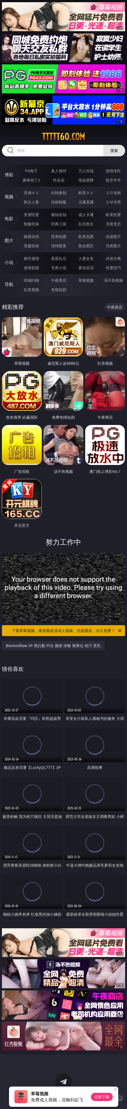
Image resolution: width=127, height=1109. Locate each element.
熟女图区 (86, 245)
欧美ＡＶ (86, 192)
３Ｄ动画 (113, 192)
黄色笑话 (86, 267)
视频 (9, 197)
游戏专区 (113, 170)
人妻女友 (86, 258)
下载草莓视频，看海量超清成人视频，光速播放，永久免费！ (67, 630)
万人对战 (86, 170)
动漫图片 (113, 236)
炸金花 (58, 180)
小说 (9, 262)
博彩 (9, 175)
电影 (9, 219)
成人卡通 (86, 214)
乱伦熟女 (86, 223)
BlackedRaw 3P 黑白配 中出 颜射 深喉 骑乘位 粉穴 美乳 (53, 645)
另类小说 (58, 267)
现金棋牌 (86, 180)
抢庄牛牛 (113, 180)
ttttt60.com (63, 136)
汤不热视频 (113, 280)
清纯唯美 (58, 245)
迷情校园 (31, 267)
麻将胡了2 (31, 180)
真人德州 (58, 170)
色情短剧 (58, 289)
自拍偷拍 (58, 192)
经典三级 (58, 223)
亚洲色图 (58, 236)
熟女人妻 (31, 202)
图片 (9, 240)
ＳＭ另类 (113, 202)
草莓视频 (86, 280)
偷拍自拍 (58, 214)
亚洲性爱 (31, 214)
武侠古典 (113, 258)
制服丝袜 (31, 223)
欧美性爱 (113, 214)
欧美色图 (86, 236)
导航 (9, 284)
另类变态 (113, 223)
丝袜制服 (58, 202)
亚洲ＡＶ (31, 192)
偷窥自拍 (31, 236)
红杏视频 (31, 289)
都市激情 (31, 258)
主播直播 (86, 202)
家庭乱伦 (58, 258)
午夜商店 (58, 280)
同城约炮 (31, 280)
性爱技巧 (113, 267)
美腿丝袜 (31, 245)
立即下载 (102, 1096)
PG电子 (31, 170)
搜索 (114, 150)
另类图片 (113, 245)
